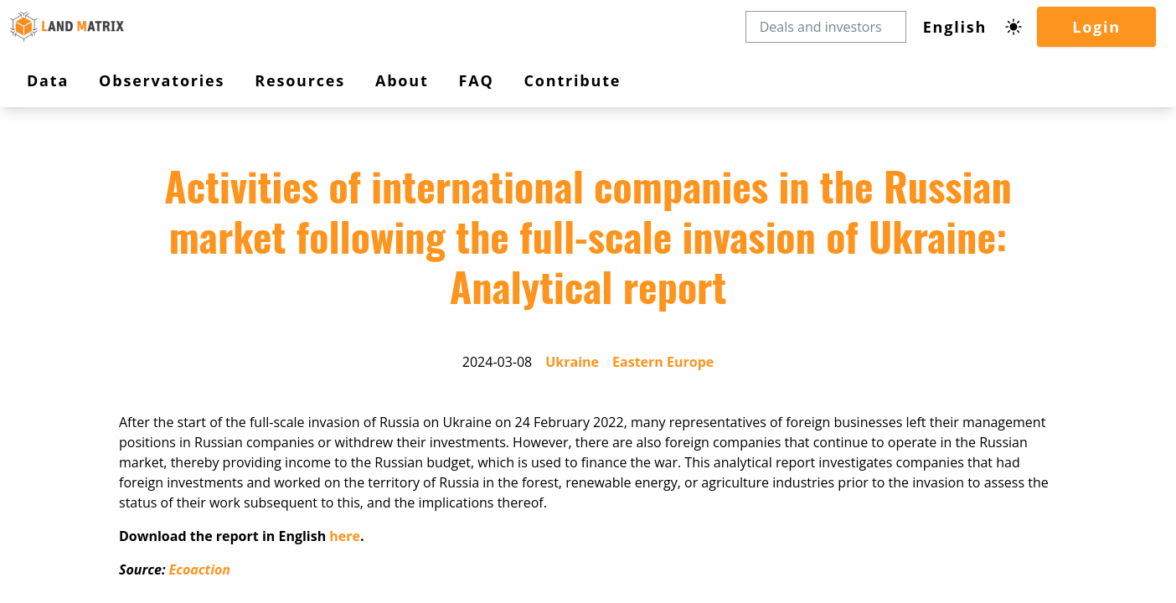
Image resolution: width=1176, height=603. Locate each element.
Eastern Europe (157, 412)
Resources (74, 250)
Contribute (68, 298)
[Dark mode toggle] (48, 145)
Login (56, 167)
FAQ (53, 283)
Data (58, 215)
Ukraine (94, 412)
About (61, 267)
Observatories (81, 232)
